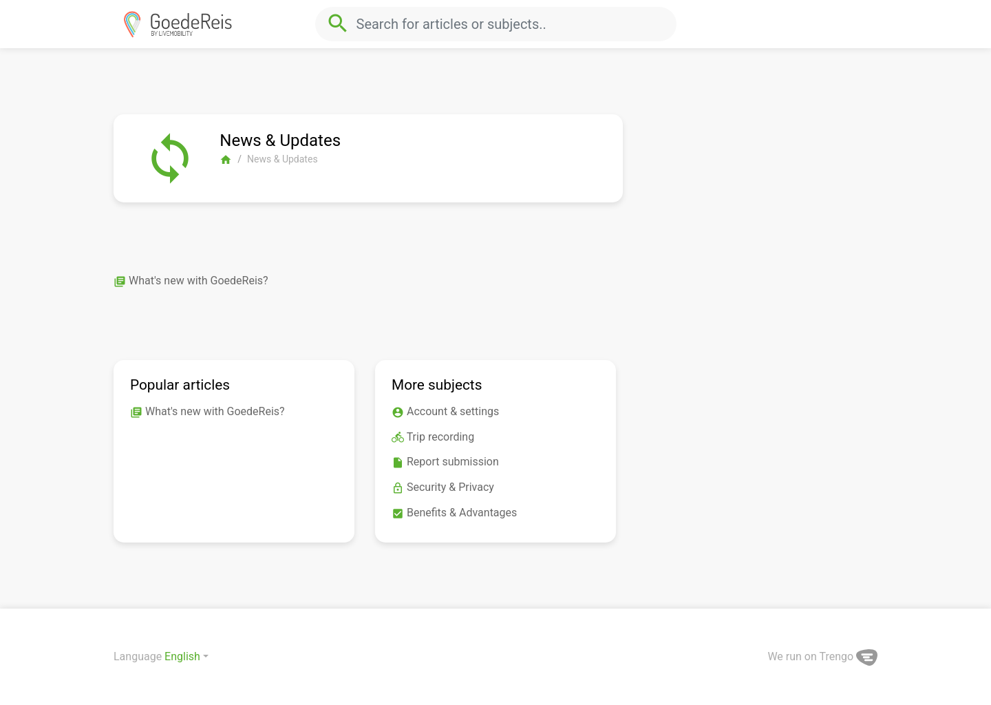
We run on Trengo (822, 656)
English (182, 656)
